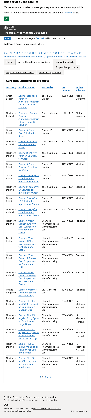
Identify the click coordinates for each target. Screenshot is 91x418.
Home (9, 62)
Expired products (65, 62)
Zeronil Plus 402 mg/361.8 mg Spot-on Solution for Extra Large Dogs (28, 334)
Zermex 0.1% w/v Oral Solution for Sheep (27, 133)
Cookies (68, 12)
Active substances (82, 89)
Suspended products (67, 67)
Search (82, 56)
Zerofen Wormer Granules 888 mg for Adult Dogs (27, 292)
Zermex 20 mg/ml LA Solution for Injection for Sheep (28, 201)
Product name (26, 87)
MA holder (47, 87)
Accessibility (18, 397)
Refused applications (50, 72)
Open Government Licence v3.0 (47, 408)
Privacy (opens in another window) (41, 397)
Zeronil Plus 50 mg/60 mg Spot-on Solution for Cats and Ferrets (28, 348)
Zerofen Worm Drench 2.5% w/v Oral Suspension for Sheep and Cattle (27, 261)
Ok (6, 18)
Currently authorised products (34, 62)
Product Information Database (25, 32)
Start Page (8, 44)
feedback (40, 38)
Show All (8, 53)
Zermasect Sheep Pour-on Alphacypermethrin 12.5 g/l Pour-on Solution (28, 101)
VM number (66, 89)
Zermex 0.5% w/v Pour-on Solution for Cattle (27, 155)
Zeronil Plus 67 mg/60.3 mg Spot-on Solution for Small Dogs (27, 362)
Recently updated (45, 56)
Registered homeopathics (20, 72)
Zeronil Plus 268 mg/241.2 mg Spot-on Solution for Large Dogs (28, 320)
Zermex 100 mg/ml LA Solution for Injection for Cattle (28, 178)
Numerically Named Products (19, 56)
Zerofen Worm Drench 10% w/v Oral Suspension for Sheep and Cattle (27, 226)
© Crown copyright (78, 411)
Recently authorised (67, 56)
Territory (11, 87)
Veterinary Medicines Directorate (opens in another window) (31, 400)
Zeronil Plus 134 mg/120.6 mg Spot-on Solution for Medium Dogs (28, 305)
